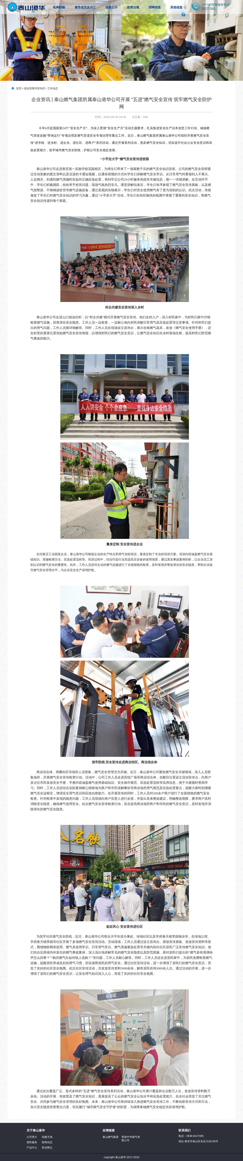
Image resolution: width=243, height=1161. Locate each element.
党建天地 (47, 1136)
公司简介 (32, 1136)
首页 (18, 88)
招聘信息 (155, 7)
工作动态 (52, 88)
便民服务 (32, 1142)
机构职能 (59, 7)
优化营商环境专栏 (34, 88)
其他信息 (176, 7)
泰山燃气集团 (110, 1136)
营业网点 (47, 1147)
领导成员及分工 (85, 7)
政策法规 (133, 7)
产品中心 (32, 1147)
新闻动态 (47, 1142)
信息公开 (111, 7)
